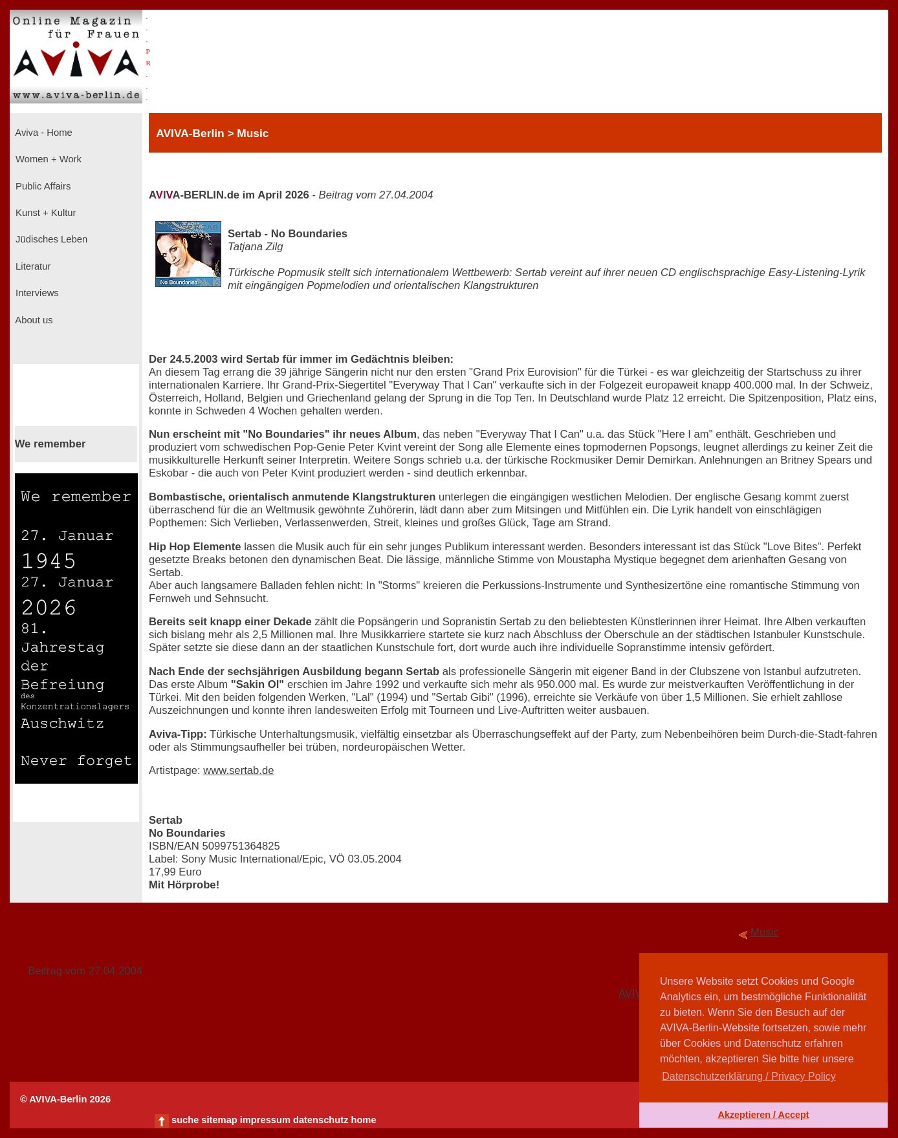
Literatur (31, 266)
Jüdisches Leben (50, 239)
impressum (265, 1120)
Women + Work (47, 159)
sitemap (219, 1120)
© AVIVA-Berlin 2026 (65, 1099)
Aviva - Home (42, 132)
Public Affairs (42, 186)
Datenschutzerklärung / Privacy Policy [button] (749, 1076)
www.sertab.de (238, 770)
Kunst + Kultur (44, 213)
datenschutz (321, 1120)
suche (185, 1120)
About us (33, 320)
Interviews (36, 293)
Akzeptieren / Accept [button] (763, 1115)
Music (764, 932)
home (363, 1120)
